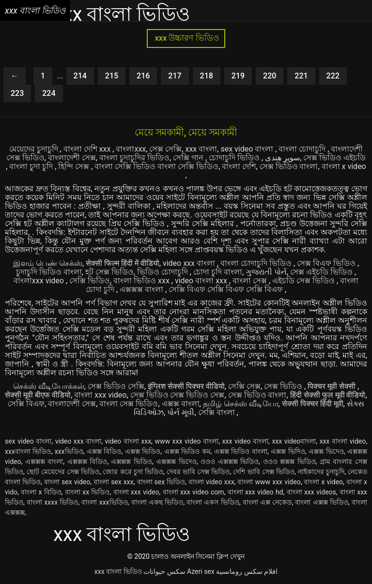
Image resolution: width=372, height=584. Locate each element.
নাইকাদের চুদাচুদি (321, 472)
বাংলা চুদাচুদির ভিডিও (134, 157)
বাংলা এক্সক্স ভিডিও (321, 502)
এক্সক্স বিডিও (104, 451)
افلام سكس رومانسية (247, 571)
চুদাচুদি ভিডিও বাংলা (49, 272)
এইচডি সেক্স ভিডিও (304, 280)
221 (301, 75)
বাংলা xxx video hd (255, 492)
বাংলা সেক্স (250, 280)
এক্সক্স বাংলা (181, 403)
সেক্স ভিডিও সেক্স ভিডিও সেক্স (177, 395)
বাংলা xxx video (100, 395)
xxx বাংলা (201, 149)
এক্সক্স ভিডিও (143, 451)
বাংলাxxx (131, 149)
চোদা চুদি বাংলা (217, 272)
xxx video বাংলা (245, 441)
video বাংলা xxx (202, 280)
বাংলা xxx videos (311, 492)
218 (206, 75)
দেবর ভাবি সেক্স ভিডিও (198, 472)
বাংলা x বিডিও (41, 492)
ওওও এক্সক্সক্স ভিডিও (230, 461)
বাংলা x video (344, 166)
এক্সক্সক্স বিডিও (87, 461)
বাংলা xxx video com (193, 492)
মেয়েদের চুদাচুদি (34, 149)
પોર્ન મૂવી (180, 412)
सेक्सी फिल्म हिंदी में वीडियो (122, 263)
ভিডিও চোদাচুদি (163, 272)
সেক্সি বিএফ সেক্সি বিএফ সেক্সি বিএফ (227, 289)
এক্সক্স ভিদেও (326, 451)
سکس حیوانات (164, 571)
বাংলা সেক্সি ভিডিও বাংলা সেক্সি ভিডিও (156, 166)
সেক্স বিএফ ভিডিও (327, 263)
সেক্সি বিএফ (26, 403)
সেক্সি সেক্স (244, 386)
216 (143, 75)
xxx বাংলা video (343, 441)
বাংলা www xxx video (268, 482)
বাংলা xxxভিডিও (104, 502)
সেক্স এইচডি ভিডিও (322, 272)
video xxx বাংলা (190, 263)
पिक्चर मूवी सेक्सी (332, 386)
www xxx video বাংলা (186, 441)
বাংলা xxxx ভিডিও (52, 502)
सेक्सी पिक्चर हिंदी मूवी (312, 403)
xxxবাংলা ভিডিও (28, 451)
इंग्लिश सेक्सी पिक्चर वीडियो (186, 386)
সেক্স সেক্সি (165, 149)
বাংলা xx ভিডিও (87, 492)
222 (333, 75)
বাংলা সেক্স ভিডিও (128, 403)
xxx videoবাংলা (294, 441)
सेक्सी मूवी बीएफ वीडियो (38, 395)
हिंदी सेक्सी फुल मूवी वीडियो (328, 395)
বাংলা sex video (67, 482)
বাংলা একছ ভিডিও (157, 502)
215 (111, 75)
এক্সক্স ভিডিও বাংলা (240, 451)
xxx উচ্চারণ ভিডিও (186, 38)
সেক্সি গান (189, 157)
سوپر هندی (282, 157)
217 (174, 75)
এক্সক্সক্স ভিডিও (131, 461)
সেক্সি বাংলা (217, 412)
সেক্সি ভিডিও (89, 280)
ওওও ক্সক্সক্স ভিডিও (289, 461)
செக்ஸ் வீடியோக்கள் (48, 386)
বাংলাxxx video (40, 280)
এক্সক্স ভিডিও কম (187, 451)
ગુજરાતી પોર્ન (266, 272)
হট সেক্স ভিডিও (109, 272)
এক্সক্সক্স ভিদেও (176, 461)
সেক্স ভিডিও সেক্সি (116, 386)
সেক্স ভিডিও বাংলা (289, 166)
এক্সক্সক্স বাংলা (142, 289)
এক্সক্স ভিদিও (288, 451)
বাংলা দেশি (239, 166)
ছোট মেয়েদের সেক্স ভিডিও (63, 472)
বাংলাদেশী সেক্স (72, 157)
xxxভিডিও (69, 451)
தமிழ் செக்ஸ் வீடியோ (241, 403)
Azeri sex (201, 571)
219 (238, 75)
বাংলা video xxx (211, 482)
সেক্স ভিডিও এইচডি (334, 157)
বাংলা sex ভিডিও (161, 482)
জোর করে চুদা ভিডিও (133, 472)
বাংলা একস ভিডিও (212, 502)
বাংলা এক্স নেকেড (267, 502)
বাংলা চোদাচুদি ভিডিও (257, 263)
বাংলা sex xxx (113, 482)
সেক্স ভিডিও (284, 386)
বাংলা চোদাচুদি (303, 149)
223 (17, 93)
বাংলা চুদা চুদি (32, 166)
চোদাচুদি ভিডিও (235, 157)
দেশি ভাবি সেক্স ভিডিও (263, 472)
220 (269, 75)
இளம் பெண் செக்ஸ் (47, 263)
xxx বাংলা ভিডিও (118, 571)
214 (80, 75)
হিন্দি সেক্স (74, 166)
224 (48, 93)
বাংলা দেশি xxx (88, 149)
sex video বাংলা (247, 149)
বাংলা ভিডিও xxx (142, 280)
